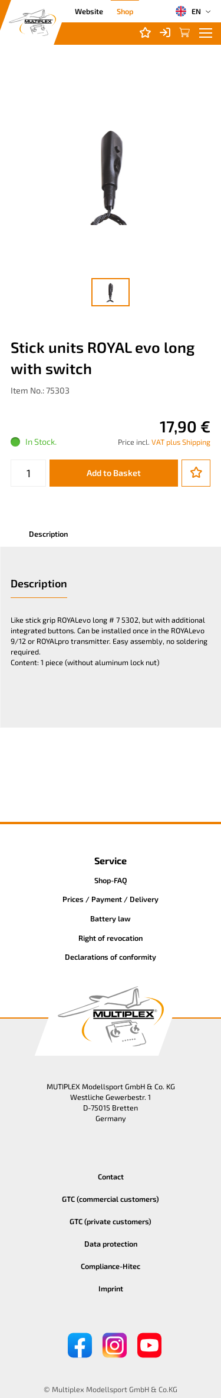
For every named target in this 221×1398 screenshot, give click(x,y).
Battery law (110, 918)
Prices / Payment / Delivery (110, 899)
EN (188, 11)
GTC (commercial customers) (110, 1199)
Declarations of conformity (110, 956)
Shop (125, 11)
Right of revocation (110, 938)
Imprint (110, 1288)
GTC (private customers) (110, 1221)
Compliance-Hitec (110, 1266)
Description (48, 533)
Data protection (110, 1243)
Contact (111, 1176)
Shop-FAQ (110, 880)
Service (110, 860)
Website (89, 11)
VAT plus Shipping (180, 442)
